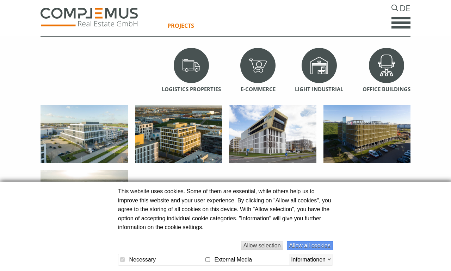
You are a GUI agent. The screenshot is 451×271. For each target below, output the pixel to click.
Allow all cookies (309, 245)
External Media (228, 260)
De (404, 11)
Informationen (308, 259)
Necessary (138, 260)
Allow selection (262, 245)
